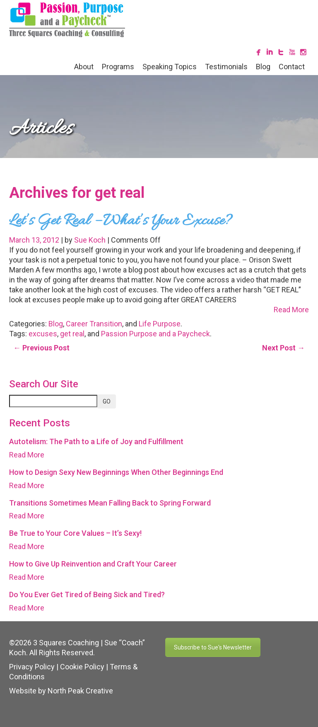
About (84, 66)
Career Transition (94, 323)
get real (72, 333)
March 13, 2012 (35, 240)
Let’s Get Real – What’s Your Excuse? (120, 221)
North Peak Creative (80, 690)
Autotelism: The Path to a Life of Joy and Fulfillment (96, 441)
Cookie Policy (82, 666)
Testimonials (226, 66)
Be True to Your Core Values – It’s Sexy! (75, 533)
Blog (263, 66)
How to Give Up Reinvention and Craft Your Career (93, 563)
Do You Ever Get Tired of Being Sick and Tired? (87, 594)
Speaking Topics (169, 66)
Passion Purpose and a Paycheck (155, 333)
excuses (43, 333)
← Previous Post (41, 347)
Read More (291, 309)
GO (107, 401)
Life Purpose (160, 323)
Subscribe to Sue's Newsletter (213, 647)
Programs (118, 66)
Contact (292, 66)
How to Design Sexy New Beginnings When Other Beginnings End (116, 472)
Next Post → (283, 347)
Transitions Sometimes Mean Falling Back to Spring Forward (110, 502)
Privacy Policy (32, 666)
